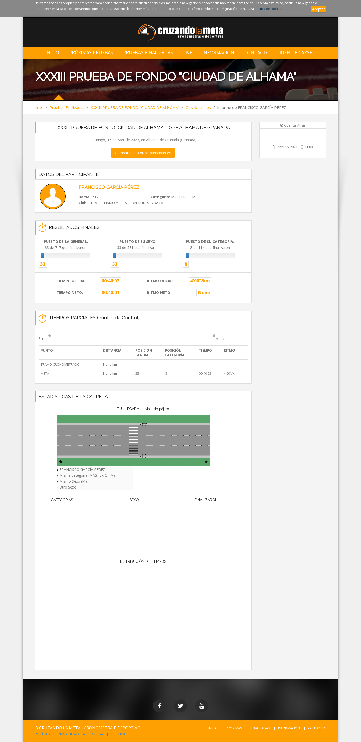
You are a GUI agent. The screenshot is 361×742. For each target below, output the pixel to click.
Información (218, 53)
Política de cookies (268, 9)
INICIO (213, 728)
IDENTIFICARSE (296, 53)
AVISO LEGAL (94, 734)
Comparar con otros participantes (143, 152)
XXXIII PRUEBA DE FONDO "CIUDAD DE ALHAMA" (135, 107)
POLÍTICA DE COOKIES (128, 734)
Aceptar (318, 9)
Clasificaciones (198, 107)
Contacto (257, 53)
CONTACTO (316, 728)
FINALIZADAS (260, 728)
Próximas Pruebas (91, 53)
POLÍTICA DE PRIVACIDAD (57, 734)
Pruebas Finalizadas (148, 53)
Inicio (52, 53)
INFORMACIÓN (289, 728)
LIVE (187, 53)
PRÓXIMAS (234, 728)
